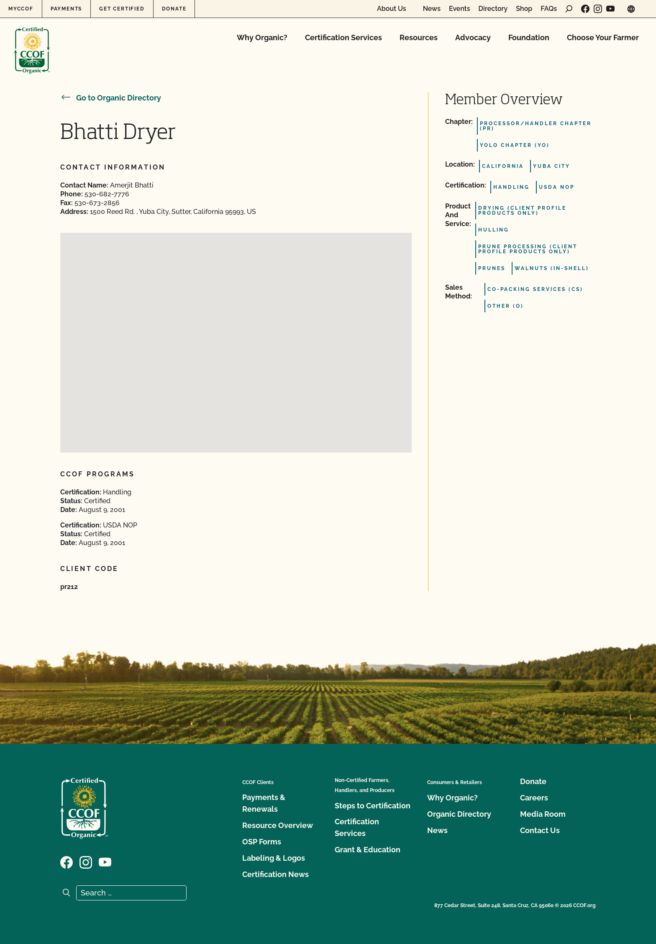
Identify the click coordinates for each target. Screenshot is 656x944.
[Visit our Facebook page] (585, 9)
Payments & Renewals (263, 803)
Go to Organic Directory (110, 97)
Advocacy (473, 37)
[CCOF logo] (32, 41)
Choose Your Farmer (603, 37)
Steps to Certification (372, 805)
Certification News (275, 874)
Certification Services (343, 37)
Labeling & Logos (273, 858)
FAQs (549, 9)
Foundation (528, 37)
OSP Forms (261, 841)
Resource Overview (277, 825)
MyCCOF (20, 9)
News (432, 9)
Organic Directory (459, 814)
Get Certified (121, 9)
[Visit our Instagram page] (598, 9)
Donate (174, 9)
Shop (524, 9)
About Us (391, 9)
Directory (493, 9)
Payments (66, 9)
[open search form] (569, 9)
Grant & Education (367, 849)
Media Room (543, 814)
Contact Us (540, 830)
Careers (534, 797)
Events (459, 9)
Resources (419, 37)
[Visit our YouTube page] (610, 9)
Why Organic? (262, 37)
